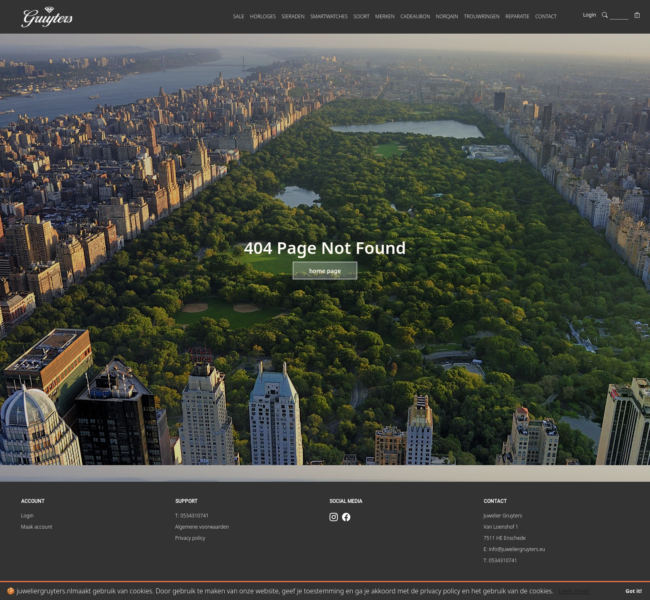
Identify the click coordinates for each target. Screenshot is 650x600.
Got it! (634, 591)
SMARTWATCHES (329, 16)
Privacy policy (190, 537)
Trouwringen (482, 16)
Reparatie (517, 16)
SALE (239, 16)
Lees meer (574, 590)
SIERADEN (292, 16)
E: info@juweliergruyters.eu (515, 549)
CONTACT (546, 16)
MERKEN (385, 16)
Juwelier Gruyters (503, 515)
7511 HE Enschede (505, 537)
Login (589, 14)
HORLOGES (263, 16)
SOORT (362, 16)
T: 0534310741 (192, 515)
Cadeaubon (415, 16)
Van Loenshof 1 (501, 526)
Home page (325, 271)
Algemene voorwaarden (202, 526)
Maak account (37, 526)
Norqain (447, 16)
